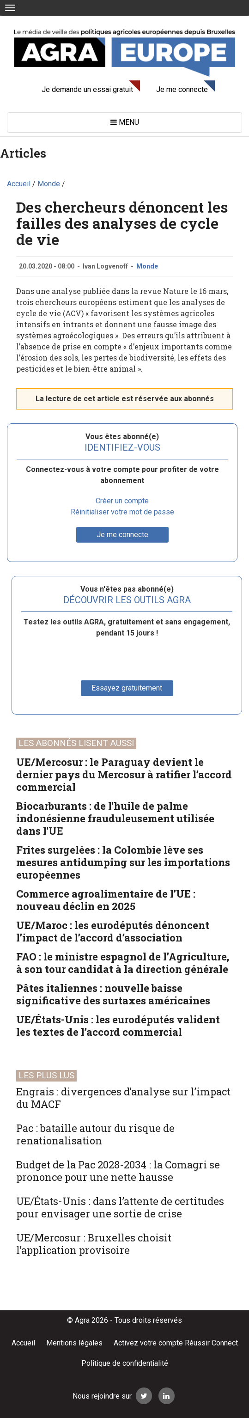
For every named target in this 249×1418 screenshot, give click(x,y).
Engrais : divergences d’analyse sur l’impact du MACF (123, 1098)
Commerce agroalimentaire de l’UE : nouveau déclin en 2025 (105, 900)
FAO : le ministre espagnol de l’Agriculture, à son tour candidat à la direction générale (122, 963)
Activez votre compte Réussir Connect (176, 1343)
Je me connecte (182, 89)
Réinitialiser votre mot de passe (122, 511)
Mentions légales (74, 1343)
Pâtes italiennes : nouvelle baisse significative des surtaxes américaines (113, 994)
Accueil (23, 1343)
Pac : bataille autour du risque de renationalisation (95, 1134)
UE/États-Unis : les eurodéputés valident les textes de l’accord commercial (118, 1026)
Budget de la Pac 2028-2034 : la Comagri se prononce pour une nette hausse (118, 1171)
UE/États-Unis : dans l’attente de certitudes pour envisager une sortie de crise (120, 1207)
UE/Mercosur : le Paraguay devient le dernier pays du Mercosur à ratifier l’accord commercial (124, 774)
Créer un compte (122, 500)
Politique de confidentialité (124, 1363)
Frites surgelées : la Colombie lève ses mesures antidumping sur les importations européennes (123, 862)
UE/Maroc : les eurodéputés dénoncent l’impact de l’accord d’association (112, 931)
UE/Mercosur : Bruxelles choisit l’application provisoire (93, 1244)
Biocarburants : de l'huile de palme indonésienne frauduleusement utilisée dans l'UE (115, 818)
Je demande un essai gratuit (87, 89)
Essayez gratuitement (126, 688)
